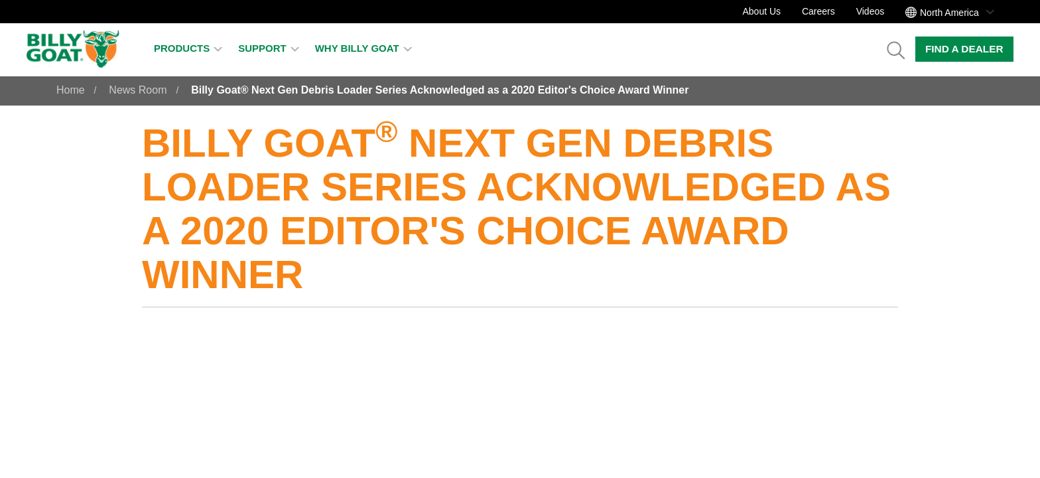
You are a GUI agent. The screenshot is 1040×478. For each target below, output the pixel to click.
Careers (818, 11)
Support (268, 48)
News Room (137, 90)
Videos (870, 11)
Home (70, 90)
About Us (761, 11)
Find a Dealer (964, 48)
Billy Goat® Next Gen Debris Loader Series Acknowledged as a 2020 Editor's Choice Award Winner (439, 90)
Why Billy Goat (363, 48)
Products (188, 48)
